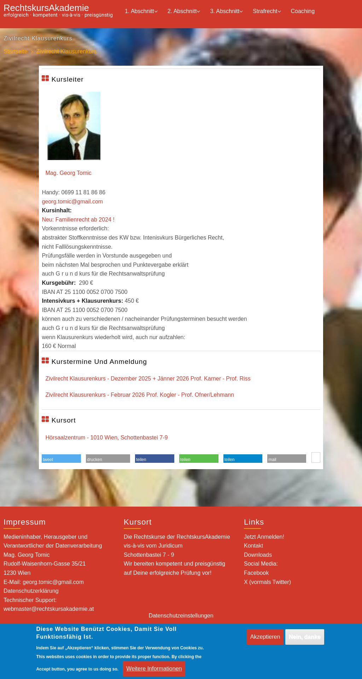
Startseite (16, 51)
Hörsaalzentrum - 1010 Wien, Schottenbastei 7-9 (106, 438)
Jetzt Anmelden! (264, 537)
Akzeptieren (265, 642)
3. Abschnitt (226, 11)
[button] (61, 459)
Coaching (303, 11)
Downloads (258, 555)
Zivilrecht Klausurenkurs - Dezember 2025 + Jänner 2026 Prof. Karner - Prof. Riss (147, 379)
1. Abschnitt (141, 11)
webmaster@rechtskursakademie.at (49, 609)
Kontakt (253, 546)
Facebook (256, 573)
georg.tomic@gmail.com (72, 202)
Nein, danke (305, 642)
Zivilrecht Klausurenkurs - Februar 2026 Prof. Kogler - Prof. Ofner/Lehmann (139, 395)
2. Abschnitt (184, 11)
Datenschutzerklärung (31, 591)
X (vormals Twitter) (267, 582)
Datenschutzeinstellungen (180, 621)
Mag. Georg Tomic (68, 173)
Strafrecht (267, 11)
